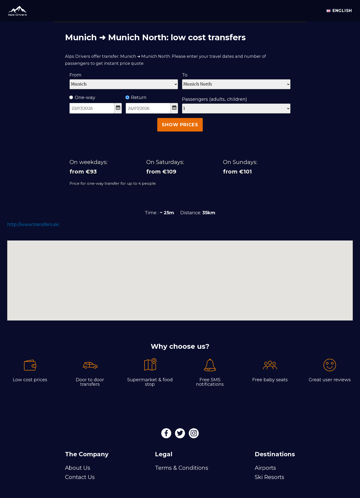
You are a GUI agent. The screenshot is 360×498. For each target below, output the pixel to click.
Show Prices (180, 125)
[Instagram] (194, 435)
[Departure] (124, 84)
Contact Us (80, 477)
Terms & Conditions (181, 467)
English (339, 10)
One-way (82, 97)
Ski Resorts (269, 477)
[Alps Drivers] (15, 10)
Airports (265, 467)
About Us (77, 467)
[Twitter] (180, 435)
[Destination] (236, 84)
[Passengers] (236, 109)
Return (136, 97)
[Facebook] (166, 435)
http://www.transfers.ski (33, 224)
